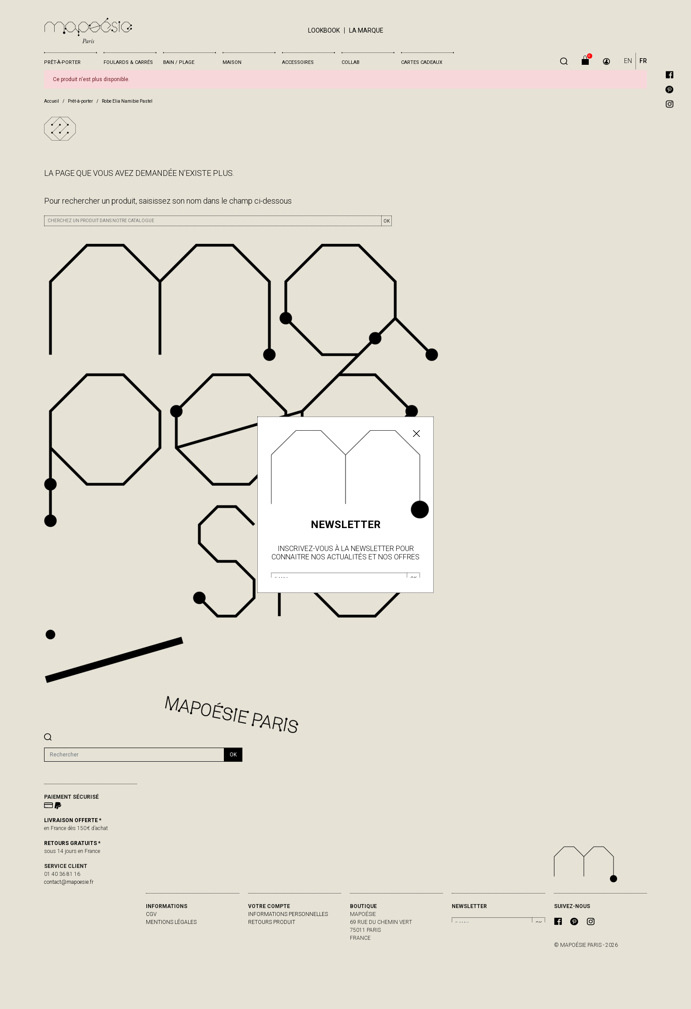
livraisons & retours (175, 930)
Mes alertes (265, 954)
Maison (232, 62)
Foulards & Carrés (128, 62)
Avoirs (257, 938)
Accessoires (298, 62)
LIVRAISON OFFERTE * (72, 820)
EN (628, 60)
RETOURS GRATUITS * (72, 843)
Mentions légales (171, 922)
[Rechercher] (134, 755)
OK (386, 221)
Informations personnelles (288, 914)
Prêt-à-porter (62, 62)
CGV (151, 914)
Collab (351, 62)
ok (233, 755)
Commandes (265, 930)
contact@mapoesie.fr (68, 882)
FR (643, 60)
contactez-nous (169, 938)
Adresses (261, 946)
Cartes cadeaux (421, 62)
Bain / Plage (178, 62)
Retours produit (271, 922)
